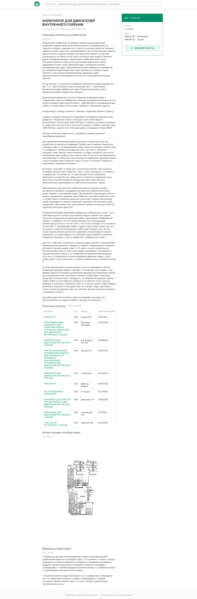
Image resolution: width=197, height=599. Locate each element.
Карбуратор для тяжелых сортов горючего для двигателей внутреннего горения (57, 403)
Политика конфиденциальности (82, 595)
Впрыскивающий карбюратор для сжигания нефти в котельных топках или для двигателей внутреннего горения (56, 328)
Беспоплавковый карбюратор (53, 392)
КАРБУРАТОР (50, 317)
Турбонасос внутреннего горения (55, 424)
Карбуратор (50, 383)
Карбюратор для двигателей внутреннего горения (57, 375)
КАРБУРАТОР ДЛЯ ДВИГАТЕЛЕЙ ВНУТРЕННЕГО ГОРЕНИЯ (57, 342)
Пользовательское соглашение (116, 595)
